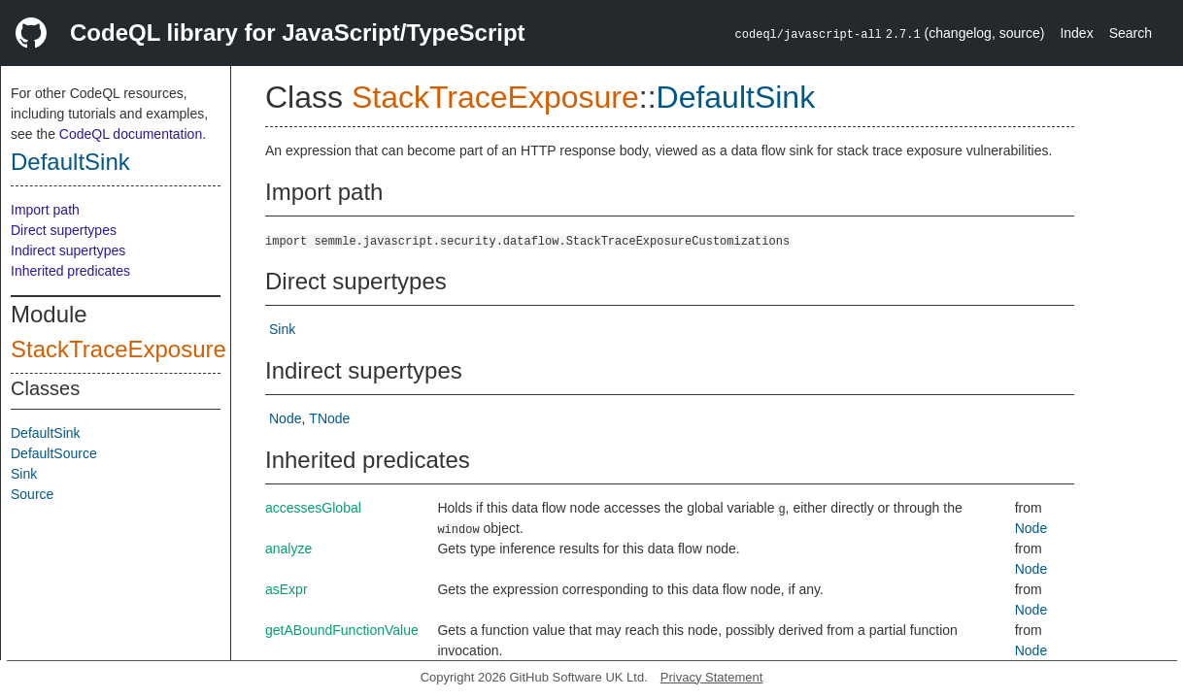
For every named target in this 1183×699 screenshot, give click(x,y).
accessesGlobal (313, 508)
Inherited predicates (70, 271)
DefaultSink (70, 162)
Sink (24, 474)
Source (32, 494)
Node (285, 418)
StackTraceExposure (118, 349)
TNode (329, 418)
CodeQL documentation (130, 134)
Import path (45, 209)
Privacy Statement (711, 677)
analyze (288, 548)
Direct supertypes (64, 230)
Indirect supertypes (68, 250)
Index (1076, 33)
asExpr (286, 589)
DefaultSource (54, 453)
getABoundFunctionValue (342, 630)
